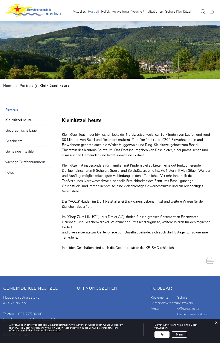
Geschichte (13, 141)
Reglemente (159, 297)
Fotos (9, 172)
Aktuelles (79, 11)
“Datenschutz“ (52, 330)
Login (213, 12)
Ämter (155, 308)
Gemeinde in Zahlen (20, 151)
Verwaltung (120, 11)
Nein (179, 334)
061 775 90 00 (30, 314)
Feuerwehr (185, 303)
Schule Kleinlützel (178, 11)
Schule (182, 297)
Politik (105, 11)
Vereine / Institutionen (147, 11)
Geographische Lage (21, 130)
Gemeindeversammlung (168, 303)
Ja (162, 334)
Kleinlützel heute (28, 119)
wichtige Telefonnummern (25, 162)
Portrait (93, 11)
